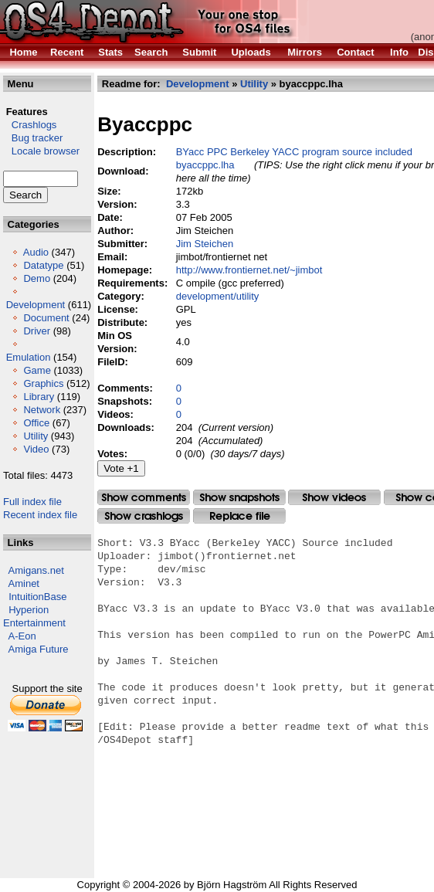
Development (36, 304)
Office (36, 423)
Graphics (43, 383)
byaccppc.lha (205, 165)
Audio (36, 252)
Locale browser (41, 151)
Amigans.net (36, 570)
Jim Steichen (204, 243)
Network (41, 409)
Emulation (28, 357)
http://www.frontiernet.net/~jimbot (249, 270)
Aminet (23, 583)
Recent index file (40, 515)
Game (36, 370)
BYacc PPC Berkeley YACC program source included (294, 152)
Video (36, 449)
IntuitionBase (37, 596)
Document (46, 318)
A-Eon (22, 636)
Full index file (32, 501)
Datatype (43, 265)
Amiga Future (38, 649)
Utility (35, 436)
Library (38, 396)
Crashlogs (29, 125)
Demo (36, 278)
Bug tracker (33, 138)
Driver (36, 331)
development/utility (217, 296)
